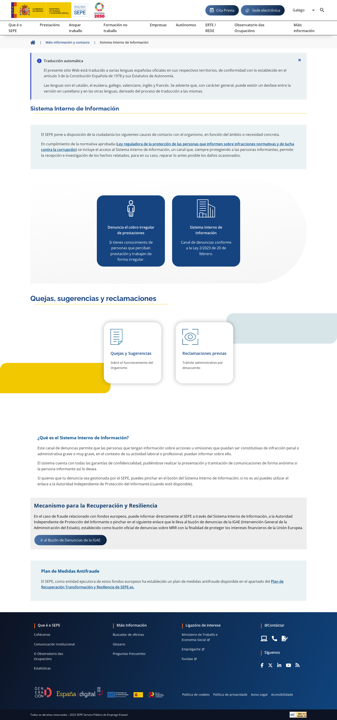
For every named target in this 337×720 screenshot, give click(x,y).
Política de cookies (196, 694)
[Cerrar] (299, 60)
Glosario (119, 644)
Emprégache (191, 649)
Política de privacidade (230, 694)
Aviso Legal (259, 694)
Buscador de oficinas (128, 634)
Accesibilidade (282, 694)
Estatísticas (42, 668)
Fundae (187, 659)
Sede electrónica (266, 10)
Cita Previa (225, 10)
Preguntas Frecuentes (129, 654)
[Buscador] (322, 10)
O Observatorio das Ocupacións (48, 656)
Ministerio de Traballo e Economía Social (200, 637)
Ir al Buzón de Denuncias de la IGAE (70, 540)
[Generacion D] (99, 692)
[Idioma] (303, 10)
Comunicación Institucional (54, 644)
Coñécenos (42, 634)
